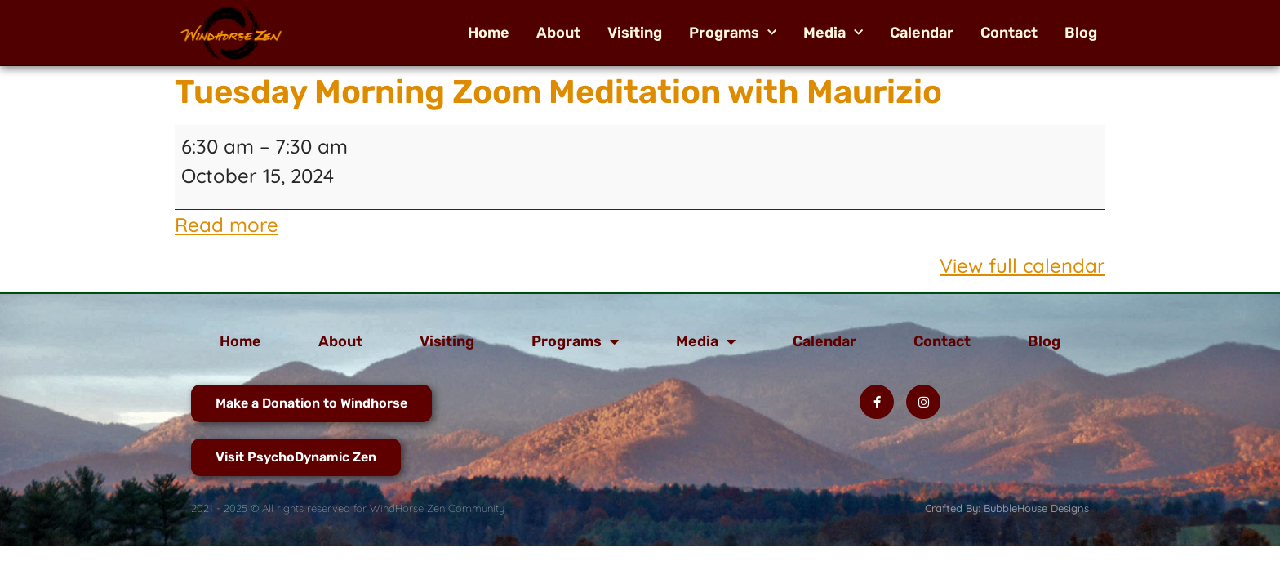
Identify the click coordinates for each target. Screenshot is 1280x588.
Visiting (634, 32)
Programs (732, 32)
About (558, 32)
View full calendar (1022, 265)
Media (833, 32)
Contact (1009, 32)
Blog (1080, 32)
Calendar (921, 32)
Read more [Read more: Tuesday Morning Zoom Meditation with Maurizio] (226, 224)
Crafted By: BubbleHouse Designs (1007, 507)
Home (488, 32)
